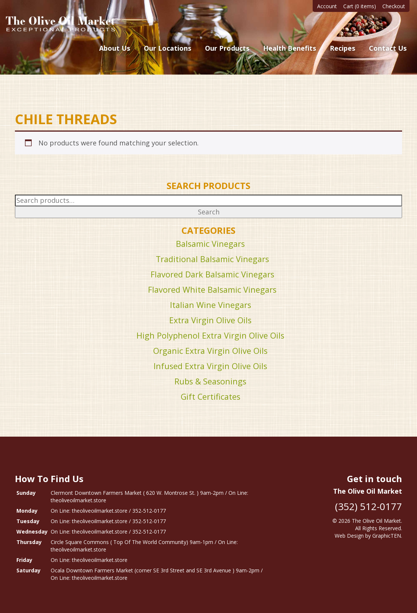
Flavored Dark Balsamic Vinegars (212, 274)
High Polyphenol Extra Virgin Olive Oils (210, 335)
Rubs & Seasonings (210, 381)
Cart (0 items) (359, 6)
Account (327, 6)
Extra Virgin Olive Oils (210, 320)
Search (208, 211)
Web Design (349, 535)
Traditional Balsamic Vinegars (212, 259)
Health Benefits (289, 48)
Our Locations (167, 48)
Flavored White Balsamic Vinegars (212, 289)
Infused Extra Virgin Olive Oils (210, 366)
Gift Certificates (210, 396)
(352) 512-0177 (368, 506)
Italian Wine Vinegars (210, 304)
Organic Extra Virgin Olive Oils (210, 350)
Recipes (342, 48)
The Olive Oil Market (376, 520)
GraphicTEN (386, 535)
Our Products (227, 48)
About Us (114, 48)
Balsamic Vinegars (210, 243)
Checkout (393, 6)
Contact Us (388, 48)
